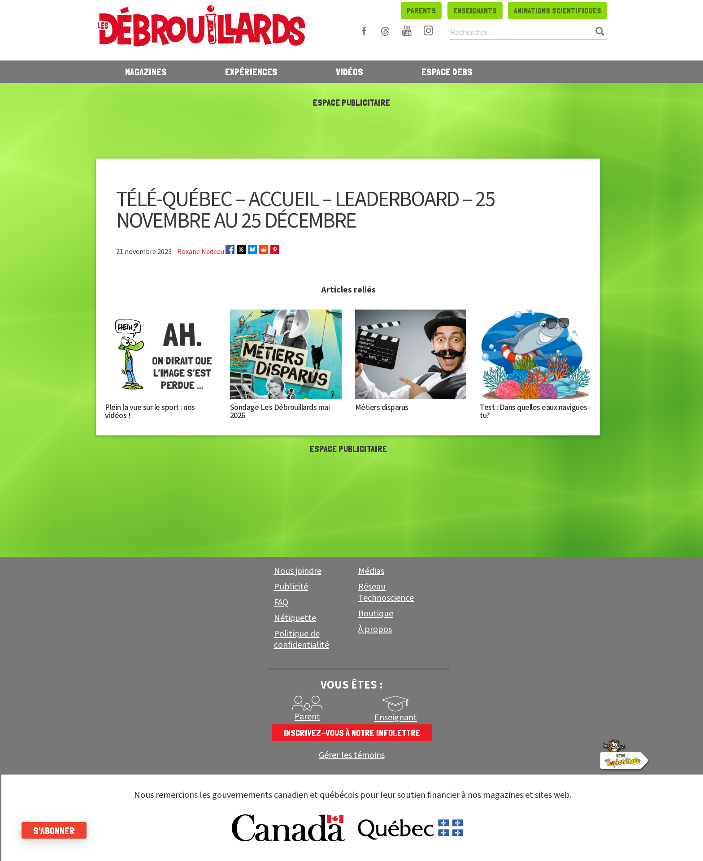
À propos (375, 629)
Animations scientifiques (557, 10)
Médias (371, 571)
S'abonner (55, 830)
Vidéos (349, 71)
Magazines (146, 71)
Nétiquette (295, 618)
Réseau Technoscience (386, 592)
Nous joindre (297, 571)
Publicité (291, 587)
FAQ (281, 602)
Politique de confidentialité (301, 639)
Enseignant (395, 717)
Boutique (375, 613)
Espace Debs (447, 71)
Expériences (251, 71)
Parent (307, 716)
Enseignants (475, 10)
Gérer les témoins (352, 755)
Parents (421, 10)
